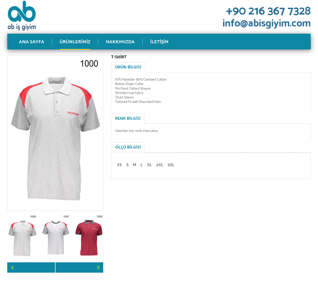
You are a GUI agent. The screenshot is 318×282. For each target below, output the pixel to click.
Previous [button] (31, 267)
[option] (22, 237)
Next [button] (79, 267)
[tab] (128, 67)
